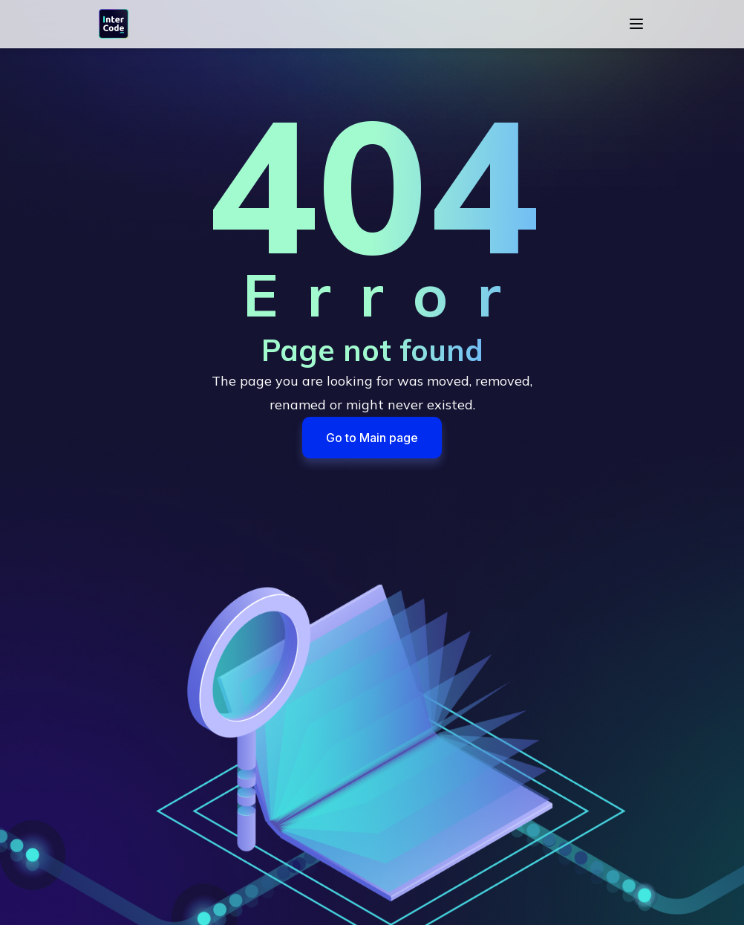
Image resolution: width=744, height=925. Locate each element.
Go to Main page (372, 437)
